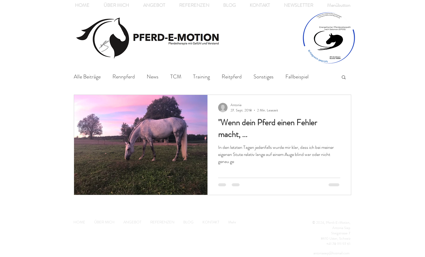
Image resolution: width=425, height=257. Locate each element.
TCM (175, 76)
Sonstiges (264, 76)
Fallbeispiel (297, 76)
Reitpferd (232, 76)
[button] (343, 78)
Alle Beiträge (87, 76)
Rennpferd (123, 76)
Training (201, 76)
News (152, 76)
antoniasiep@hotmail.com (331, 253)
